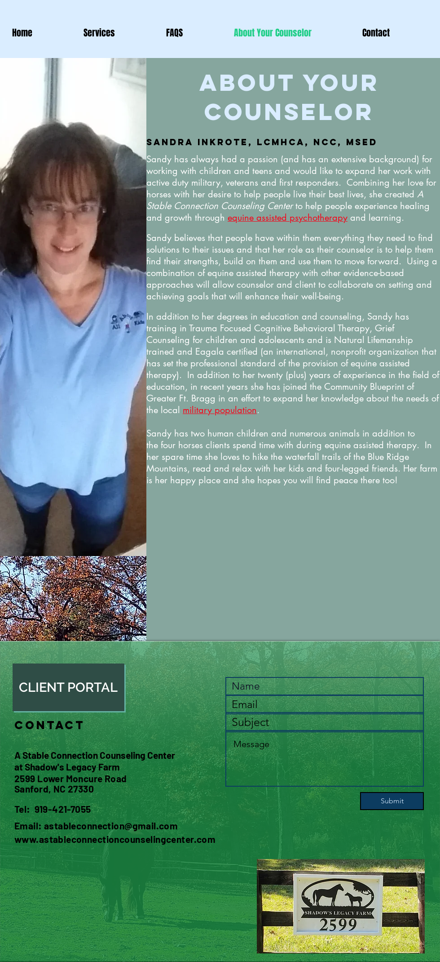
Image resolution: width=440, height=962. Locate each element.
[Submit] (392, 801)
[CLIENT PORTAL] (68, 687)
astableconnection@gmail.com (111, 825)
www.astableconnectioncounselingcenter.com (115, 839)
